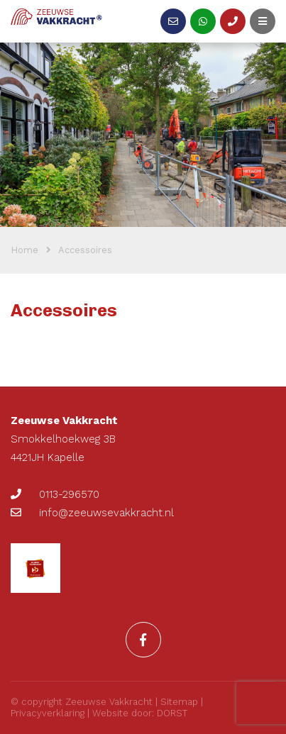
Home (24, 250)
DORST (172, 713)
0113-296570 (55, 494)
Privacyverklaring (47, 713)
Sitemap (179, 701)
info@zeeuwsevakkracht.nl (92, 512)
